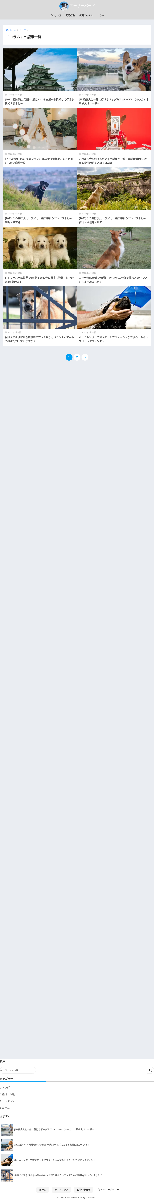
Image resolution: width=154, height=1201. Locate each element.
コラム (100, 15)
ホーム (42, 1190)
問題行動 (70, 15)
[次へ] (85, 357)
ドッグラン (8, 1101)
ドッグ (6, 1087)
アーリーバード (77, 6)
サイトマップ (61, 1190)
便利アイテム (86, 15)
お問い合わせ (83, 1190)
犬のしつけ (55, 15)
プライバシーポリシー (107, 1189)
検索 (150, 1070)
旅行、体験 (8, 1094)
